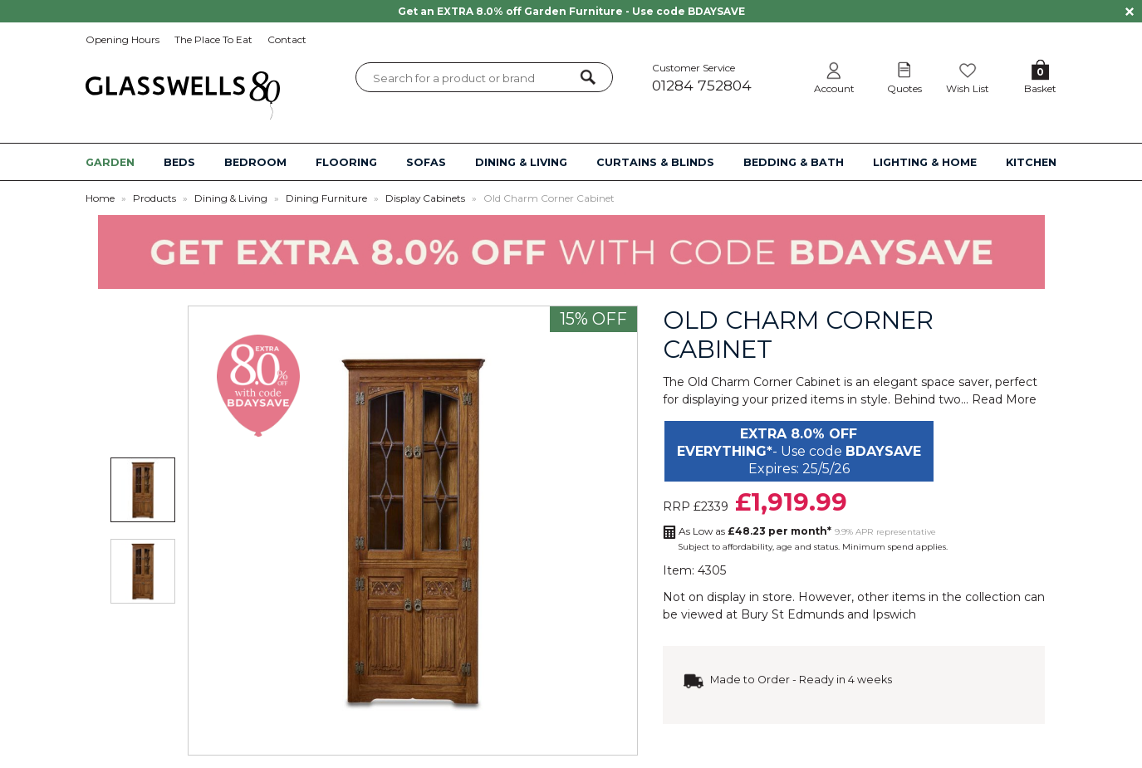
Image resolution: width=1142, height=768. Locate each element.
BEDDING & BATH (793, 162)
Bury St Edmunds (792, 614)
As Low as (755, 531)
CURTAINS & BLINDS (655, 162)
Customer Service (719, 77)
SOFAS (426, 162)
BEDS (179, 162)
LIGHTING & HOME (925, 162)
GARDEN (110, 162)
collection (993, 596)
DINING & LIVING (521, 162)
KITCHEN (1031, 162)
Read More (1004, 399)
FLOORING (346, 162)
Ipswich (894, 614)
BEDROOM (255, 162)
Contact (286, 39)
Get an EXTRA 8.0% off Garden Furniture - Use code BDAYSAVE (571, 11)
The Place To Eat (213, 39)
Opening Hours (122, 39)
